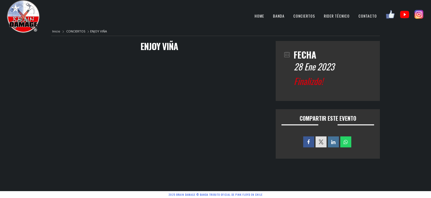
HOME (259, 16)
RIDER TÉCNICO (337, 16)
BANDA (278, 16)
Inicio (56, 31)
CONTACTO (367, 16)
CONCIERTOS (304, 16)
